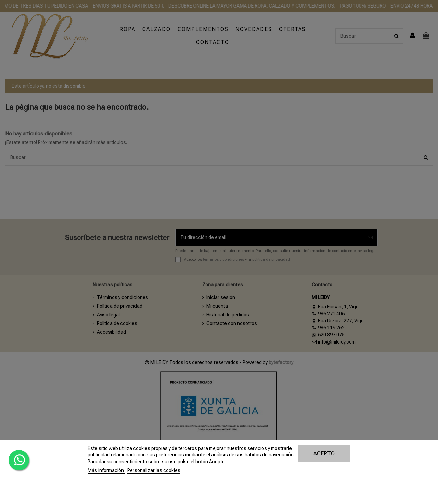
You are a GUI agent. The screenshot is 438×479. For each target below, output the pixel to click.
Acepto (324, 453)
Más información (106, 470)
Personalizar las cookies (153, 470)
